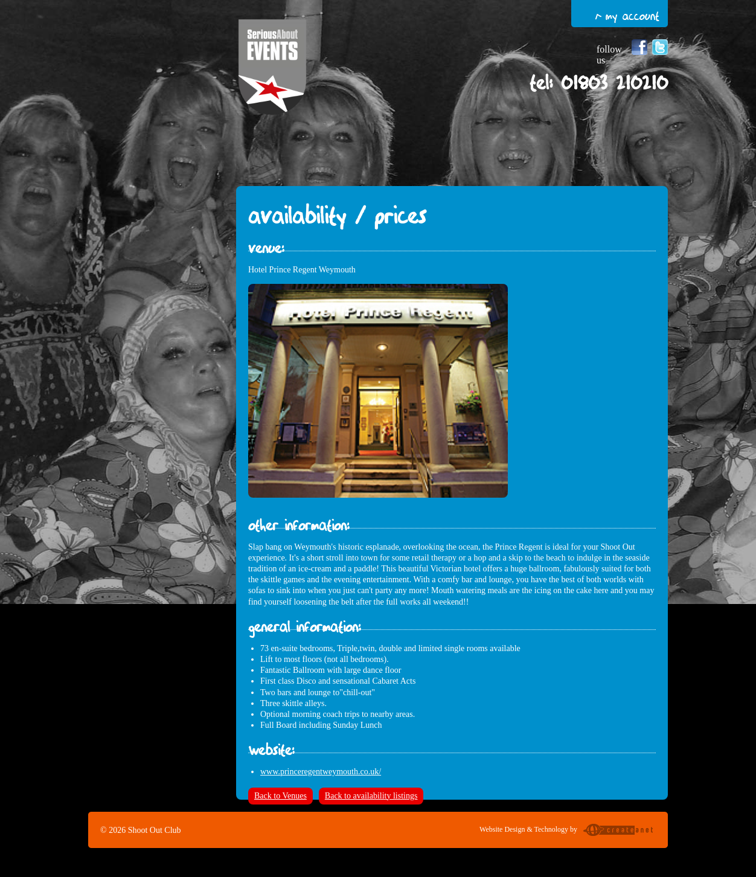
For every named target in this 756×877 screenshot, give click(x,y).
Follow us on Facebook (639, 47)
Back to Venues (280, 795)
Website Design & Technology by (567, 831)
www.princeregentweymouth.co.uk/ (320, 771)
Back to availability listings (371, 795)
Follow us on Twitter (660, 47)
